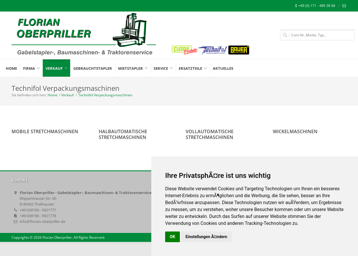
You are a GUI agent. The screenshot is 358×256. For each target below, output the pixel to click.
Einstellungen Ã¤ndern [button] (206, 236)
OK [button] (172, 236)
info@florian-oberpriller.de (42, 221)
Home (52, 95)
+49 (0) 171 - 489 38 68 (315, 6)
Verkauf (67, 95)
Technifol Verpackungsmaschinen (104, 95)
